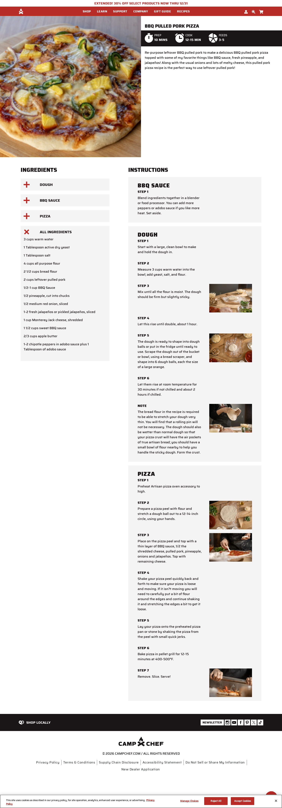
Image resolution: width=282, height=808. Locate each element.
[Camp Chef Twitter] (254, 722)
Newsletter (212, 722)
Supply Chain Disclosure (119, 762)
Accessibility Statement (162, 762)
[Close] (276, 801)
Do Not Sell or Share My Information (215, 762)
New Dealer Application (140, 769)
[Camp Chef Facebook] (241, 722)
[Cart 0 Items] (261, 11)
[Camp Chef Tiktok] (260, 722)
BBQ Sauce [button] (42, 200)
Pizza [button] (37, 216)
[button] (88, 11)
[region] (141, 801)
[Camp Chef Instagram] (227, 722)
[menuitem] (90, 11)
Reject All (216, 801)
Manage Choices (189, 801)
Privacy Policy (47, 762)
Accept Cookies (242, 801)
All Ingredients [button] (48, 232)
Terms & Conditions (79, 762)
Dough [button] (38, 185)
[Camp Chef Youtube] (234, 722)
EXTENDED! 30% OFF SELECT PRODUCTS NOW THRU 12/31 (141, 3)
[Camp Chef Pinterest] (247, 722)
